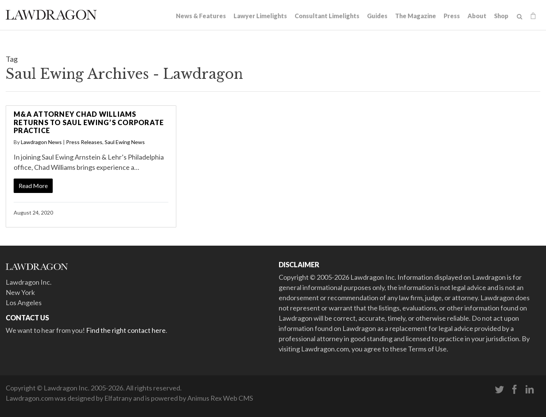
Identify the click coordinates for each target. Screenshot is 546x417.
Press (452, 15)
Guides (377, 15)
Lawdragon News (41, 142)
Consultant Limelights (327, 15)
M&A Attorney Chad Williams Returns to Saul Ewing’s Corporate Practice (89, 122)
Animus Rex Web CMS (220, 398)
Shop (501, 15)
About (477, 15)
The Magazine (415, 15)
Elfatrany (118, 398)
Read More (33, 185)
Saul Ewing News (125, 142)
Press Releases (84, 142)
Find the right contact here (126, 330)
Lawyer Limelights (260, 15)
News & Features (201, 15)
